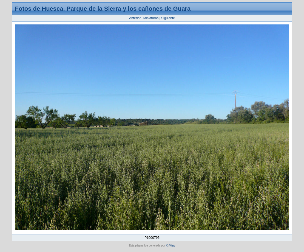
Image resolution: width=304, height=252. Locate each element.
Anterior (135, 18)
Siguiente (168, 18)
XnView (170, 245)
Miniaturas (150, 18)
